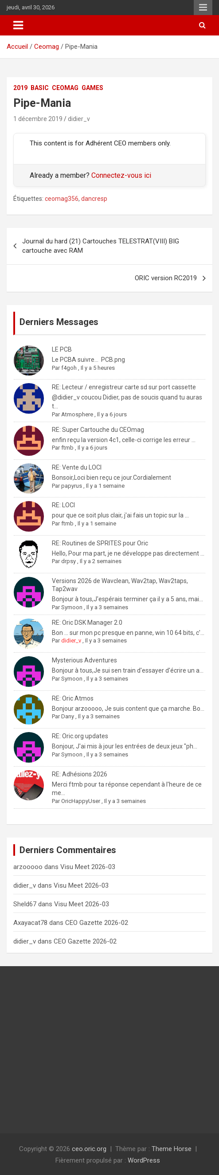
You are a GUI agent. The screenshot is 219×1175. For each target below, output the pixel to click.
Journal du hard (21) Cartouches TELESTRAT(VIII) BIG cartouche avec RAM (100, 246)
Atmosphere (77, 414)
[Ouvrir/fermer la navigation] (18, 25)
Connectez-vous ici (121, 175)
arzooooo (28, 867)
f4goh (69, 367)
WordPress (144, 1160)
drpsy (68, 561)
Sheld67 (24, 904)
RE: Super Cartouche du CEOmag (98, 429)
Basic (40, 87)
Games (92, 87)
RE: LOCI (63, 505)
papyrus (71, 485)
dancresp (94, 198)
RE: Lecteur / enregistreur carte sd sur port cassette (124, 387)
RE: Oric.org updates (80, 736)
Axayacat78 (30, 923)
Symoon (71, 607)
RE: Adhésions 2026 (79, 774)
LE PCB (62, 349)
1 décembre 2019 (38, 118)
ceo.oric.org (89, 1149)
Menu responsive (203, 7)
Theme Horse (172, 1149)
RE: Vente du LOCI (77, 467)
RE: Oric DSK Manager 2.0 (87, 622)
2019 (20, 87)
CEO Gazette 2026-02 (96, 923)
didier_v (79, 118)
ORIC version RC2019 (166, 278)
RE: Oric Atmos (73, 698)
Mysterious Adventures (84, 660)
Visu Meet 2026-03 (87, 867)
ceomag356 (61, 198)
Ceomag (65, 87)
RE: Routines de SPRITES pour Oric (100, 543)
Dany (67, 716)
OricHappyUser (80, 801)
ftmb (67, 447)
